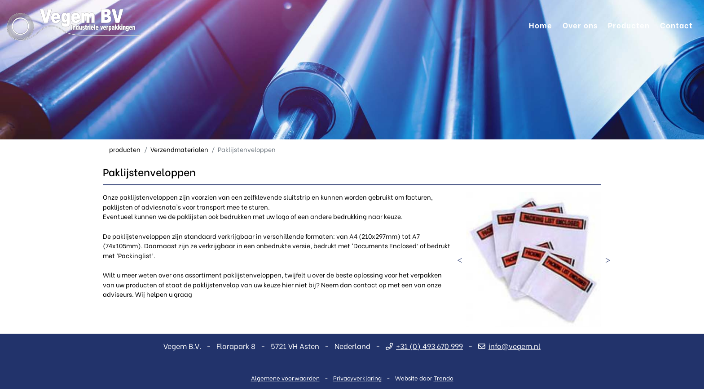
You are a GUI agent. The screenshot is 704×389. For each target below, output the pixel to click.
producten (125, 149)
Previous (459, 259)
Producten (629, 25)
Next (607, 259)
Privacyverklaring (357, 377)
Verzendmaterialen (179, 149)
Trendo (443, 377)
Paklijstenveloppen (247, 149)
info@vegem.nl (509, 345)
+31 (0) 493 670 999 (424, 345)
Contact (676, 25)
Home (540, 25)
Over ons (580, 25)
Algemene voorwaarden (285, 377)
